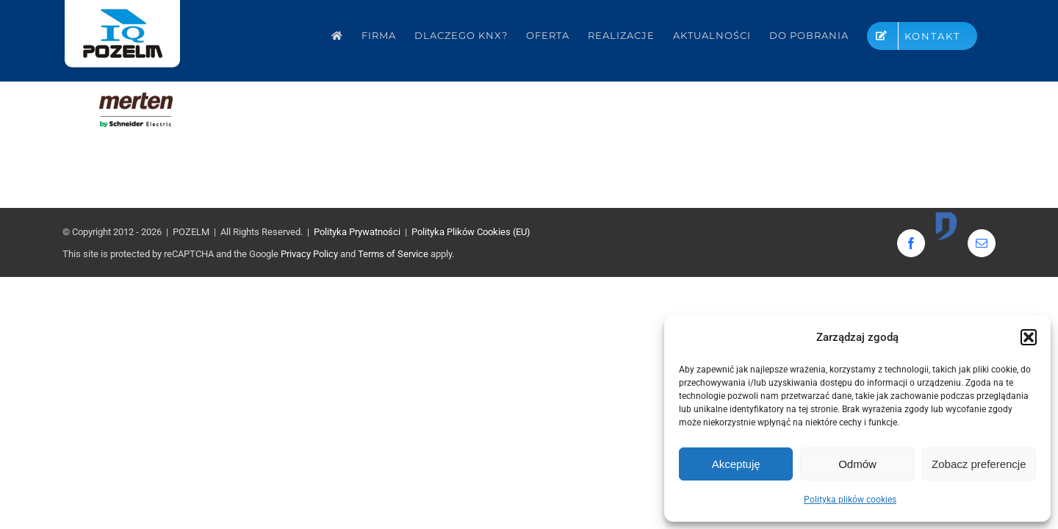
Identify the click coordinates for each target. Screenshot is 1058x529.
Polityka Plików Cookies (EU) (470, 231)
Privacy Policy (309, 253)
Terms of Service (393, 253)
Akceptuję (736, 464)
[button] (1028, 337)
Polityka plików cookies (850, 499)
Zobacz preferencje (979, 464)
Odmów (857, 464)
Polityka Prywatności (357, 231)
